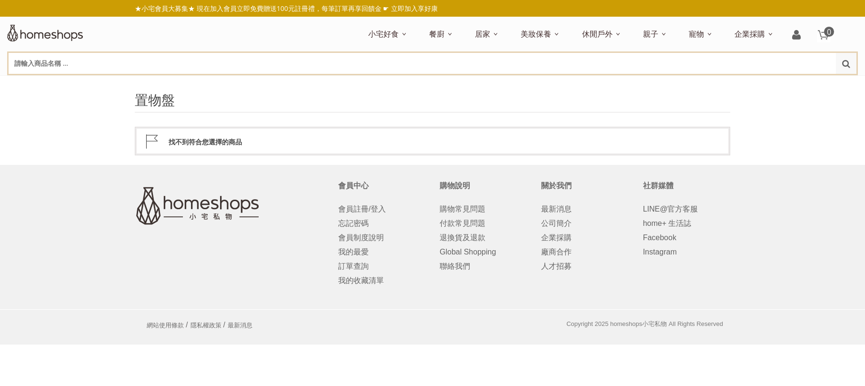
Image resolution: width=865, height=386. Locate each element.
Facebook (659, 238)
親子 (650, 34)
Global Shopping (468, 252)
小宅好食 (383, 34)
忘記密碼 (353, 223)
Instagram (660, 252)
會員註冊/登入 (362, 209)
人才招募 (556, 266)
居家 (482, 34)
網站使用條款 (165, 325)
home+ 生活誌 (667, 223)
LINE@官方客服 (670, 209)
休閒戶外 (597, 34)
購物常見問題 (462, 209)
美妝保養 (536, 34)
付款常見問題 (462, 223)
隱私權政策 (206, 325)
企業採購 (749, 34)
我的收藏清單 (361, 280)
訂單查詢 (353, 266)
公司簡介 (556, 223)
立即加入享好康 (414, 8)
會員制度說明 (361, 238)
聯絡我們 (455, 266)
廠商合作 (556, 252)
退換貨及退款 (462, 238)
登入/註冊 (796, 35)
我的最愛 (353, 252)
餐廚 (436, 34)
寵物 (696, 34)
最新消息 (556, 209)
